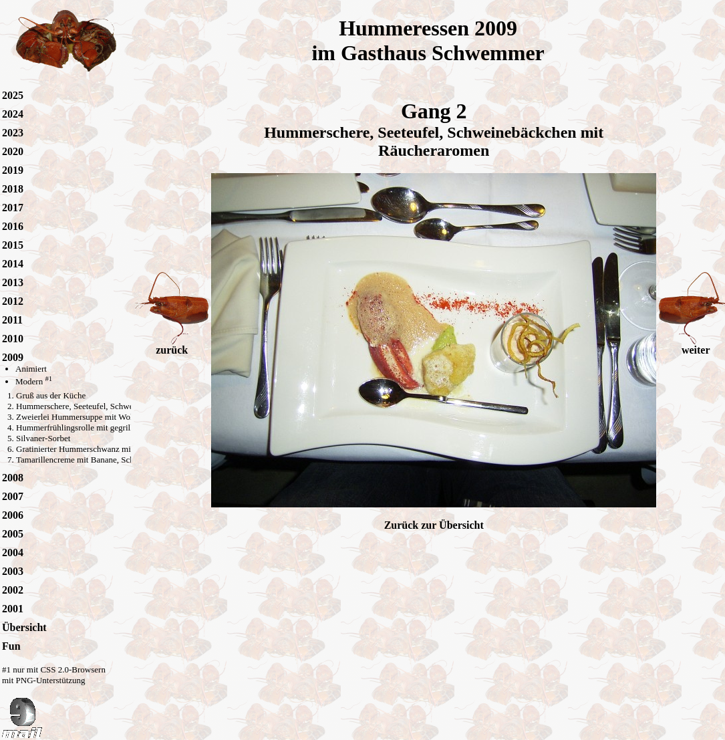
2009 (12, 357)
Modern (33, 381)
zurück (171, 345)
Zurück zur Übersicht (434, 525)
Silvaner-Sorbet (43, 438)
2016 (12, 226)
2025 (12, 95)
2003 (12, 571)
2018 (12, 189)
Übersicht (24, 627)
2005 (12, 533)
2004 (12, 552)
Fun (11, 646)
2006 (12, 515)
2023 (12, 132)
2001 (12, 608)
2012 (12, 301)
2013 (12, 282)
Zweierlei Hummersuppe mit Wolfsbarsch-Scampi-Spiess (116, 417)
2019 (12, 170)
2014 (12, 263)
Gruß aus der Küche (51, 395)
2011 (12, 320)
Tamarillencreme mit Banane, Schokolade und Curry (107, 460)
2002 (12, 590)
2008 (12, 477)
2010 (12, 338)
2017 (12, 207)
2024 (12, 114)
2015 (12, 245)
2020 (12, 151)
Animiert (31, 369)
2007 (12, 496)
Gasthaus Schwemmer (443, 53)
